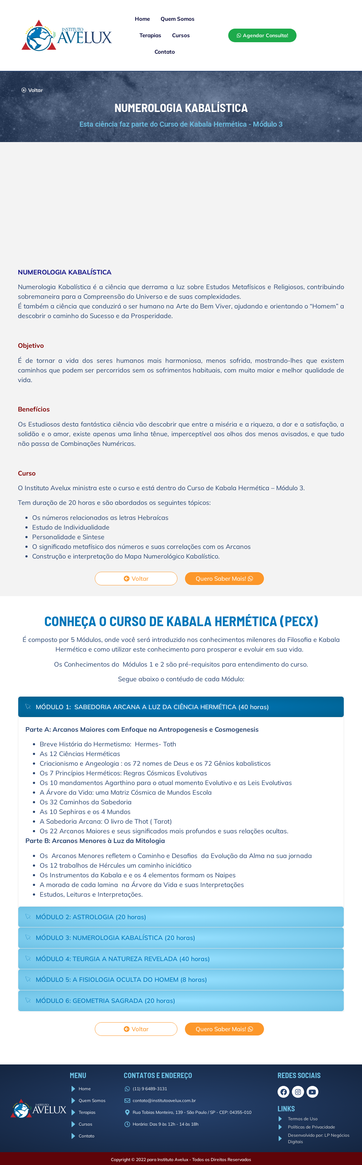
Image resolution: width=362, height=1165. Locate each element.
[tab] (181, 706)
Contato (165, 51)
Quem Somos (178, 18)
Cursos (181, 35)
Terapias (150, 35)
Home (142, 18)
